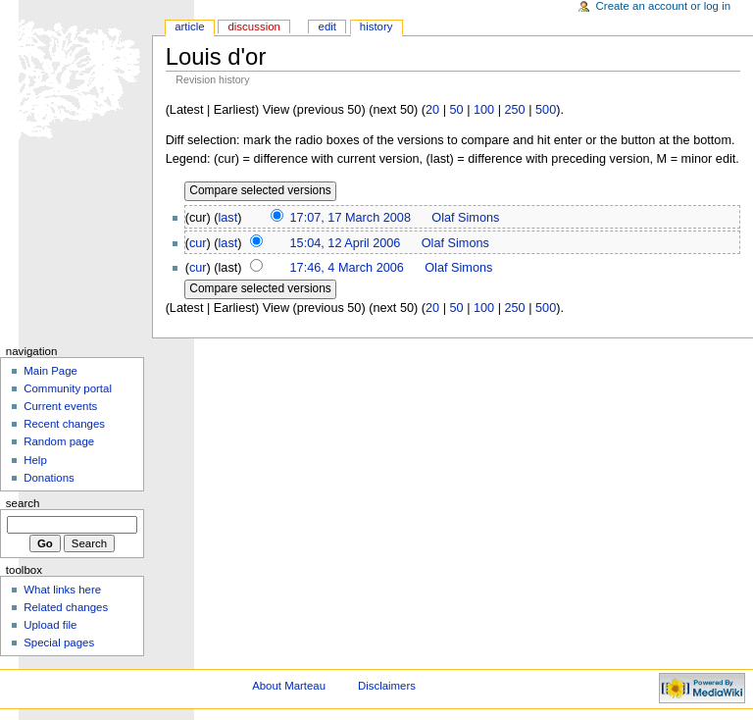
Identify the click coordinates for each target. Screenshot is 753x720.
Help (35, 460)
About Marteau (289, 686)
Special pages (59, 642)
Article (190, 26)
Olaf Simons (465, 218)
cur (198, 243)
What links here (62, 589)
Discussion (253, 26)
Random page (59, 441)
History (376, 26)
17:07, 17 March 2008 (350, 218)
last (228, 218)
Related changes (66, 607)
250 (515, 110)
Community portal (68, 388)
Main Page (50, 371)
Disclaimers (387, 686)
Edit (327, 26)
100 (484, 110)
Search (23, 503)
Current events (60, 406)
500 (545, 110)
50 (456, 110)
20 (432, 110)
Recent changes (64, 424)
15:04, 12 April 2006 (345, 243)
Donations (49, 478)
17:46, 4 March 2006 (347, 268)
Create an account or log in (663, 6)
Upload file (50, 625)
